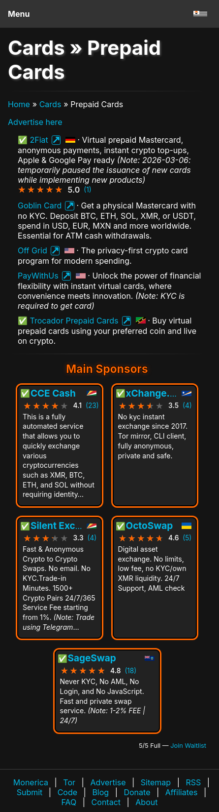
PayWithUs (38, 276)
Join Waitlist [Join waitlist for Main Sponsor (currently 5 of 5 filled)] (188, 745)
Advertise (107, 782)
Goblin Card (40, 205)
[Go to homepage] (200, 14)
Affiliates (181, 792)
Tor (69, 782)
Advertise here (35, 122)
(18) (130, 671)
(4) (187, 406)
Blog (100, 792)
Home (19, 104)
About (146, 802)
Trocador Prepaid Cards (74, 320)
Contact (106, 802)
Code (67, 792)
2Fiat (39, 140)
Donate (137, 792)
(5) (187, 538)
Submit (30, 792)
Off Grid (32, 250)
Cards (50, 104)
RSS (193, 782)
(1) (87, 190)
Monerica (30, 782)
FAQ (69, 802)
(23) (92, 406)
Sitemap (156, 782)
